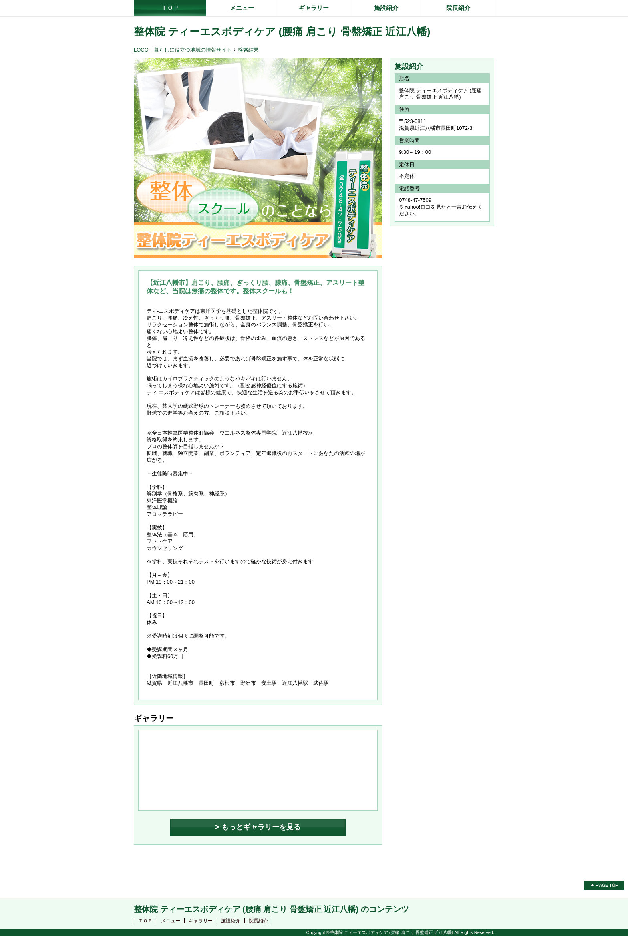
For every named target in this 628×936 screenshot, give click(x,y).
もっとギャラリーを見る (261, 827)
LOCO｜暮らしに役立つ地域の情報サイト (183, 50)
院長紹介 (458, 7)
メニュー (242, 7)
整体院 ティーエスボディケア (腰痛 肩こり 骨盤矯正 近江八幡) (282, 32)
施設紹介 (386, 7)
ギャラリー (314, 7)
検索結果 (248, 50)
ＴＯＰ (170, 7)
